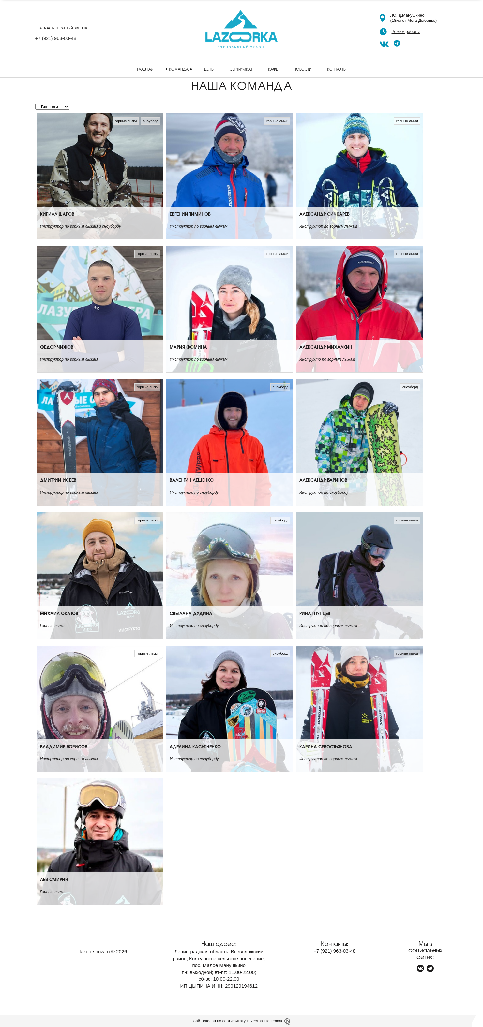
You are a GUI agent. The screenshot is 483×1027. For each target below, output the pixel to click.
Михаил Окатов (59, 629)
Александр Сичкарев (324, 229)
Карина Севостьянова (325, 762)
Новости (302, 69)
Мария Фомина (188, 363)
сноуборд (150, 121)
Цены (209, 69)
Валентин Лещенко (192, 496)
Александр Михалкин (325, 363)
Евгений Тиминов (190, 229)
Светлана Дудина (191, 629)
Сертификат (241, 69)
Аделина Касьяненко (195, 762)
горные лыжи (126, 121)
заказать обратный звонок (62, 28)
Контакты (336, 69)
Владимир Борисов (63, 762)
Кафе (273, 69)
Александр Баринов (323, 496)
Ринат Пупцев (314, 629)
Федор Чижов (56, 363)
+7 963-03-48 (56, 38)
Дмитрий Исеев (58, 496)
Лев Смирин (54, 895)
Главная (145, 69)
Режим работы (406, 31)
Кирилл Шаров (57, 229)
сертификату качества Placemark (252, 1021)
